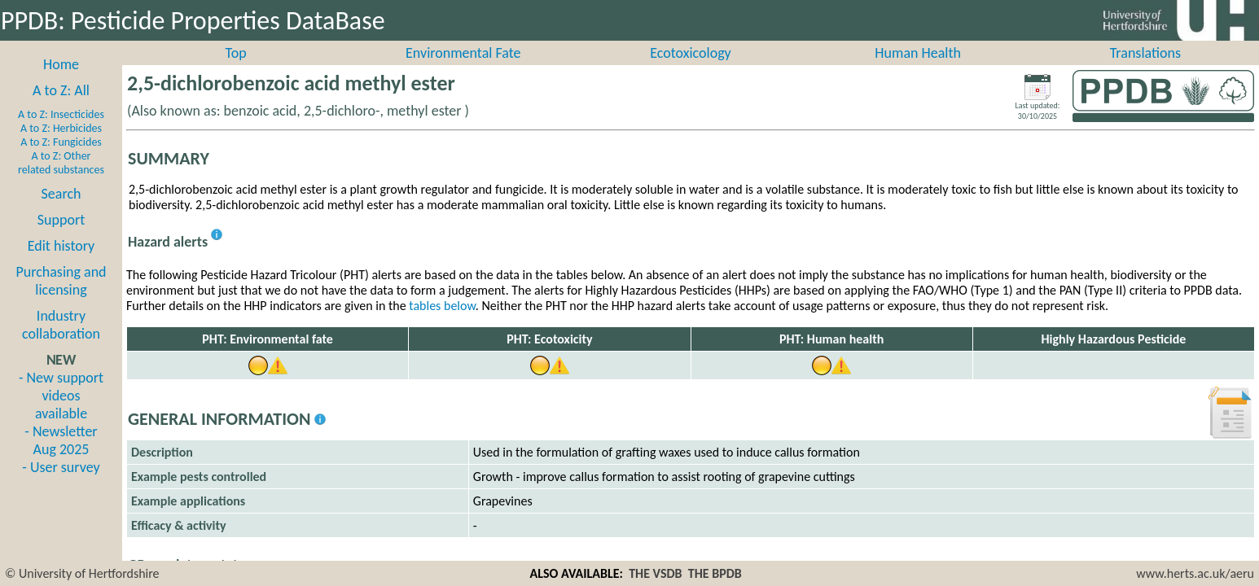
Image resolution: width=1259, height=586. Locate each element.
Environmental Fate (463, 71)
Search (61, 212)
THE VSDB (655, 573)
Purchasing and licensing (60, 299)
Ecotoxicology (690, 71)
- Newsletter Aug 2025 (60, 458)
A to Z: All (61, 108)
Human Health (918, 71)
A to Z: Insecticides (61, 132)
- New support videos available (61, 413)
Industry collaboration (61, 343)
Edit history (61, 264)
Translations (1145, 71)
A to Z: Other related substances (61, 181)
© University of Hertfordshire (82, 573)
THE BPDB (715, 573)
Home (61, 82)
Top (236, 71)
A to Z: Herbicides (61, 146)
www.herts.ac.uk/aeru (1195, 573)
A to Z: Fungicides (61, 160)
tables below (442, 323)
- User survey (60, 485)
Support (61, 238)
